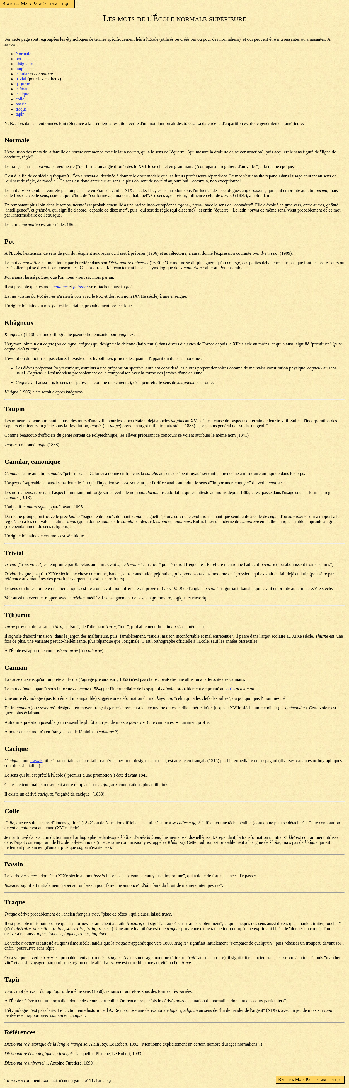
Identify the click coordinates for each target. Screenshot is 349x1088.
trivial (21, 78)
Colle (11, 811)
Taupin (14, 408)
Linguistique (59, 3)
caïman (22, 89)
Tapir (12, 979)
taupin (21, 68)
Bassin (13, 864)
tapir (20, 114)
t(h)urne (23, 83)
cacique (22, 94)
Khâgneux (19, 322)
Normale (23, 53)
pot (18, 58)
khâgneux (24, 63)
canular (22, 73)
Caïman (15, 667)
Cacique (16, 748)
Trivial (14, 552)
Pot (9, 241)
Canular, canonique (32, 461)
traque (21, 109)
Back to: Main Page (22, 3)
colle (20, 99)
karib (230, 688)
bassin (21, 104)
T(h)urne (17, 614)
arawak (36, 760)
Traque (14, 902)
